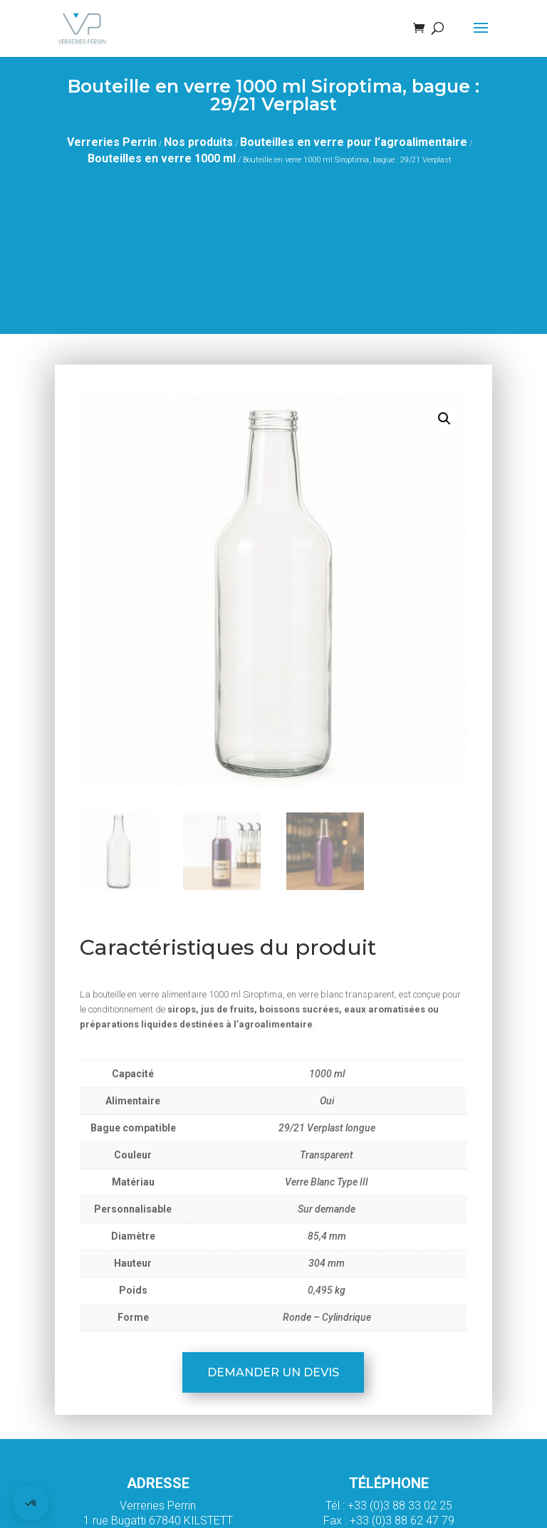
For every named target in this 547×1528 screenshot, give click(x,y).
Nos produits (198, 142)
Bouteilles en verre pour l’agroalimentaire (353, 142)
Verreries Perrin (112, 142)
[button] (444, 418)
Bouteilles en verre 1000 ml (162, 158)
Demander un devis (273, 1372)
